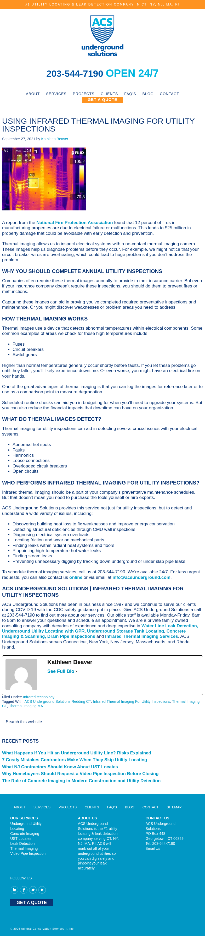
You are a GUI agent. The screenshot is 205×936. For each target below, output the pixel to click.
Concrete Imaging (24, 833)
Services (42, 807)
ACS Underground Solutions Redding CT (58, 701)
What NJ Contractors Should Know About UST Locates (60, 766)
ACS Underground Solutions (102, 35)
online (75, 577)
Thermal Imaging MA (26, 706)
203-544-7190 (76, 73)
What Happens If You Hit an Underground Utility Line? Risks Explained (76, 752)
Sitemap (174, 807)
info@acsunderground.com (141, 577)
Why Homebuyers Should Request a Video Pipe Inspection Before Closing (80, 773)
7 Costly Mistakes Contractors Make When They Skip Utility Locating (74, 759)
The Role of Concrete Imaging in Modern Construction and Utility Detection (81, 780)
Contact (151, 807)
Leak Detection (22, 843)
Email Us (153, 848)
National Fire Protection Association (74, 222)
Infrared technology (38, 697)
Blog (129, 807)
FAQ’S (112, 807)
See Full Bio (60, 671)
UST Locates (20, 838)
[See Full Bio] (76, 671)
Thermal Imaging (24, 848)
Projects (68, 807)
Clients (92, 807)
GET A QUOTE (31, 902)
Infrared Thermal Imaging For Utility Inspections (131, 701)
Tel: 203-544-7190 (160, 843)
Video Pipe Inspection (27, 853)
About (19, 807)
